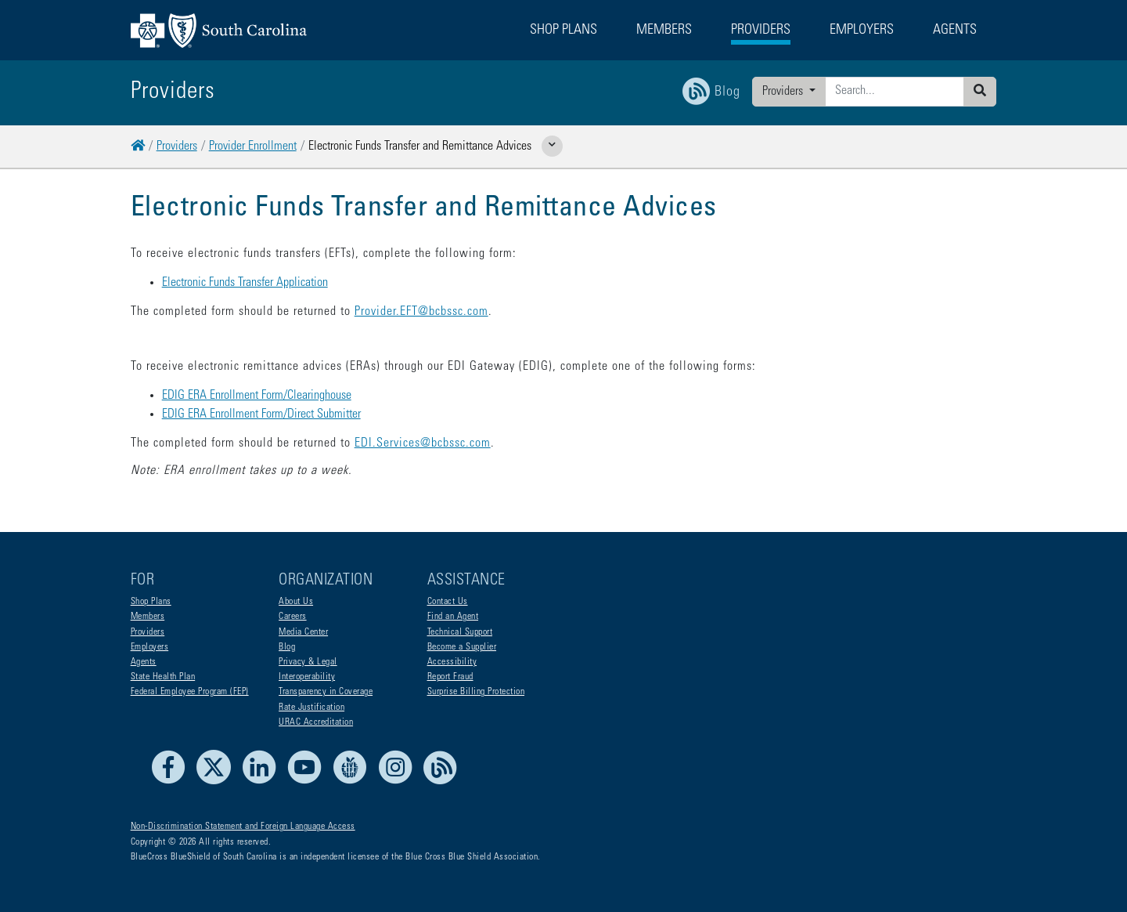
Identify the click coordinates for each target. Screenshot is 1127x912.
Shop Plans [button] (563, 31)
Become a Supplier (462, 647)
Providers (784, 91)
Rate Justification (311, 707)
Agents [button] (955, 31)
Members (148, 616)
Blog (287, 647)
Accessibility (452, 662)
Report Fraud (450, 677)
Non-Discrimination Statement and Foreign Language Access (243, 826)
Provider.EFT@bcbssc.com (421, 312)
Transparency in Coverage (326, 692)
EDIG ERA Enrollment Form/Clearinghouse (256, 395)
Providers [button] (760, 31)
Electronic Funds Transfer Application (245, 283)
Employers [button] (862, 31)
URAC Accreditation (316, 722)
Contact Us (447, 601)
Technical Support (460, 632)
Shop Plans (151, 601)
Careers (293, 616)
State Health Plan (163, 677)
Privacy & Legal (308, 662)
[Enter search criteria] (894, 92)
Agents (144, 662)
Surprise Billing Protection (476, 692)
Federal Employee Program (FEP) (190, 692)
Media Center (303, 632)
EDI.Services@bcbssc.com (423, 443)
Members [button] (664, 31)
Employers (150, 647)
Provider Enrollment (253, 146)
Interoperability (307, 677)
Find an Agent (453, 616)
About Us (296, 601)
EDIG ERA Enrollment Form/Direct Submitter (261, 414)
